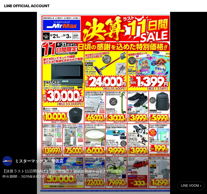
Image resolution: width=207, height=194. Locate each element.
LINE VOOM (190, 186)
